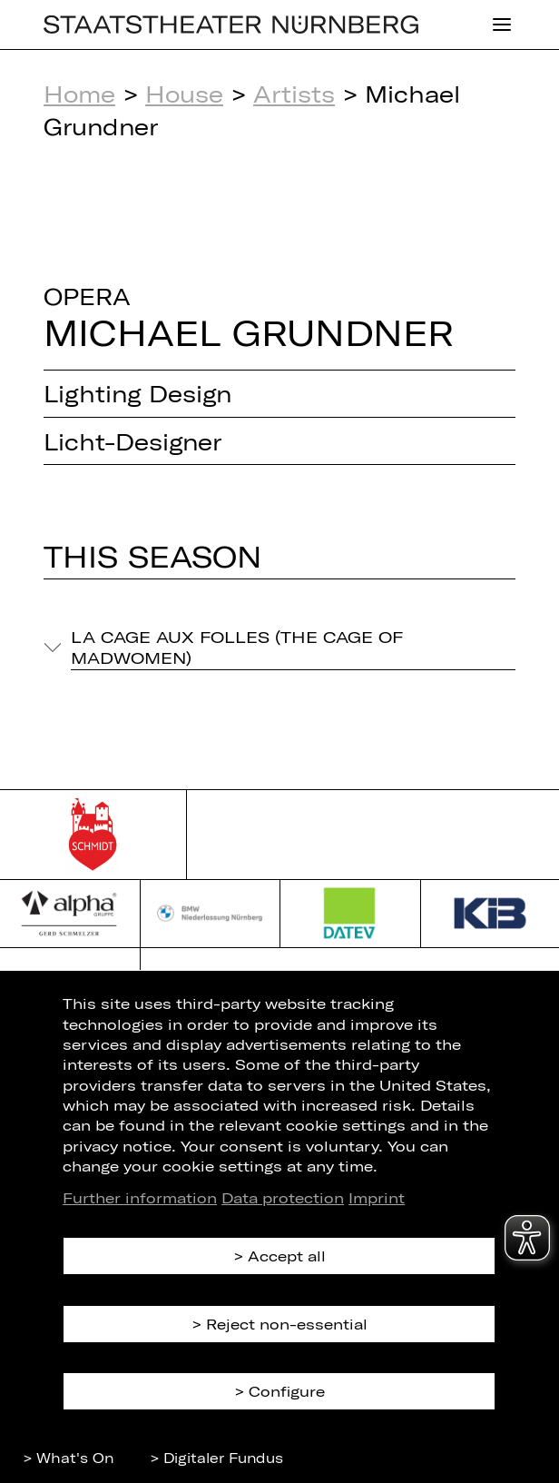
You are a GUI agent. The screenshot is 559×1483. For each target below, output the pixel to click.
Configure (287, 1390)
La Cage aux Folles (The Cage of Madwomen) (237, 647)
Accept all (287, 1255)
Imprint (376, 1197)
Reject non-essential (287, 1323)
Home (79, 93)
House (184, 93)
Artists (294, 93)
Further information (140, 1197)
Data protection (282, 1197)
